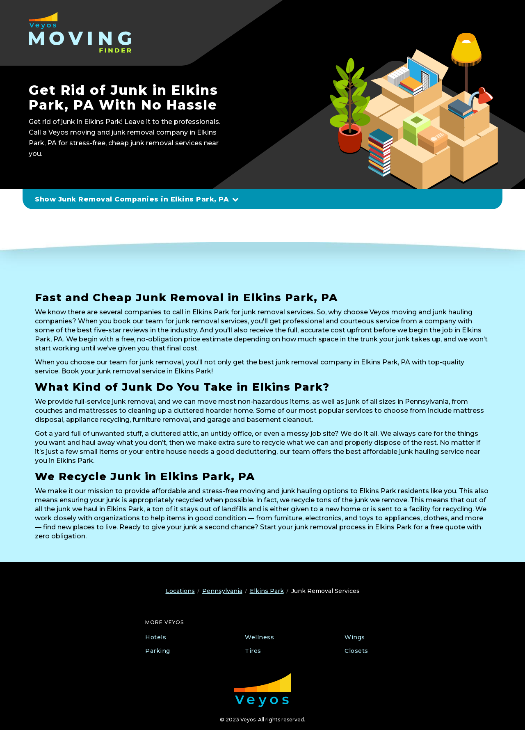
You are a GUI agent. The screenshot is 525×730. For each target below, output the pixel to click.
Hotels (155, 637)
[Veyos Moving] (81, 32)
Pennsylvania (222, 591)
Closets (356, 650)
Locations (180, 591)
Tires (253, 650)
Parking (157, 650)
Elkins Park (267, 591)
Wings (355, 637)
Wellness (259, 637)
